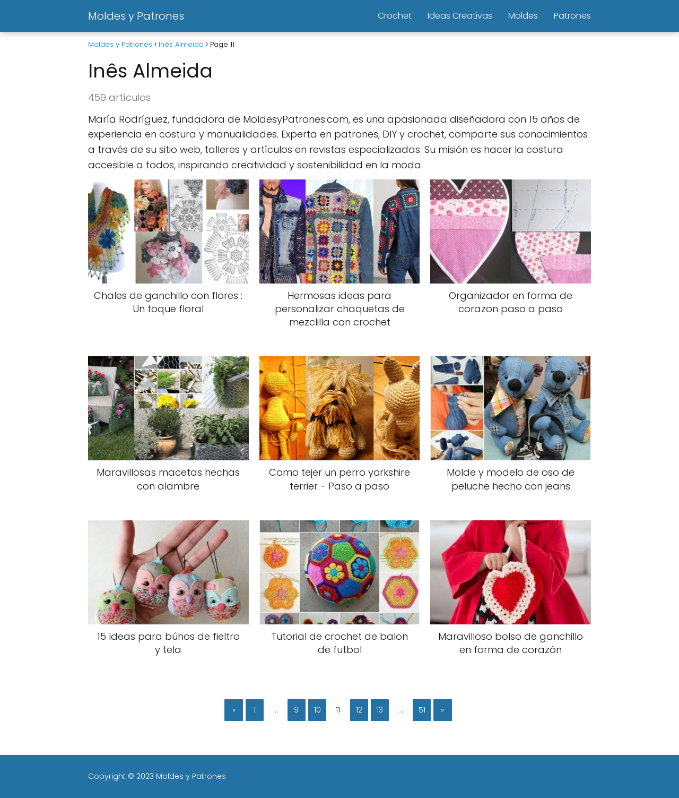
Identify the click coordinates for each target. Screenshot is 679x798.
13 (380, 710)
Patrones (572, 16)
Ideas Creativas (460, 16)
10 (317, 710)
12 (359, 710)
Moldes (523, 16)
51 (422, 710)
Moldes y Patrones (136, 15)
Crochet (395, 16)
